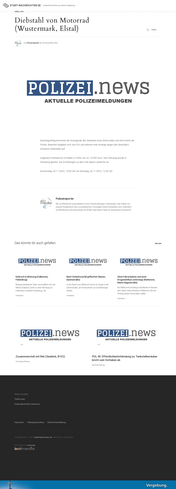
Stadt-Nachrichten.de (43, 437)
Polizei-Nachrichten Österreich (27, 404)
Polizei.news (20, 399)
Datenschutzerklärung (57, 422)
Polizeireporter (33, 43)
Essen (15, 15)
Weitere (158, 243)
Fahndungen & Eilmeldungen (89, 15)
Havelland (19, 296)
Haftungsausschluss (36, 422)
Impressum (19, 422)
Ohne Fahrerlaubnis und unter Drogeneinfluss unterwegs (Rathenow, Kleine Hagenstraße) (136, 280)
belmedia (31, 445)
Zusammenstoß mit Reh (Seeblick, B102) (40, 356)
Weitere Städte (69, 15)
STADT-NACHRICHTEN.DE (25, 5)
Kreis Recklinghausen (52, 15)
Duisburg (6, 15)
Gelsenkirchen (25, 15)
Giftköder (37, 15)
